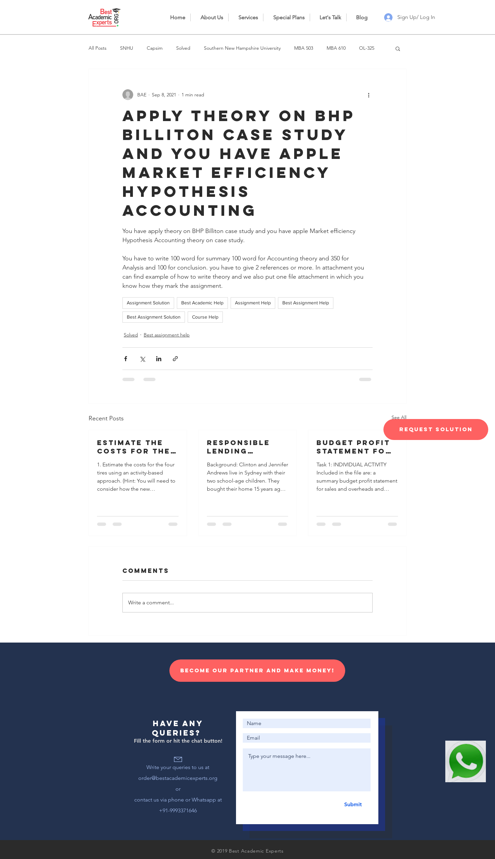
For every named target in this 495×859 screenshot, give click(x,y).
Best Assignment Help (305, 302)
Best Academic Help (202, 302)
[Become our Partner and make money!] (257, 670)
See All (399, 417)
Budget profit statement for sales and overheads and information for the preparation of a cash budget (356, 446)
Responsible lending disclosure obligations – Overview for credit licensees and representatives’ (246, 446)
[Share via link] (175, 358)
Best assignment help (167, 335)
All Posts (98, 48)
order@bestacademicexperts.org (177, 778)
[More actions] (368, 95)
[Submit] (353, 804)
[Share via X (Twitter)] (142, 358)
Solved (183, 48)
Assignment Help (253, 302)
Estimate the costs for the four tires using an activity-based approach (135, 446)
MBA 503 (303, 48)
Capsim (155, 48)
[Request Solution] (435, 429)
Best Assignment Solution (154, 317)
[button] (398, 48)
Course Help (205, 317)
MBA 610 (336, 48)
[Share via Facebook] (125, 358)
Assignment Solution (148, 302)
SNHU (126, 48)
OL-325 (366, 48)
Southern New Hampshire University (242, 48)
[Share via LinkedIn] (159, 358)
